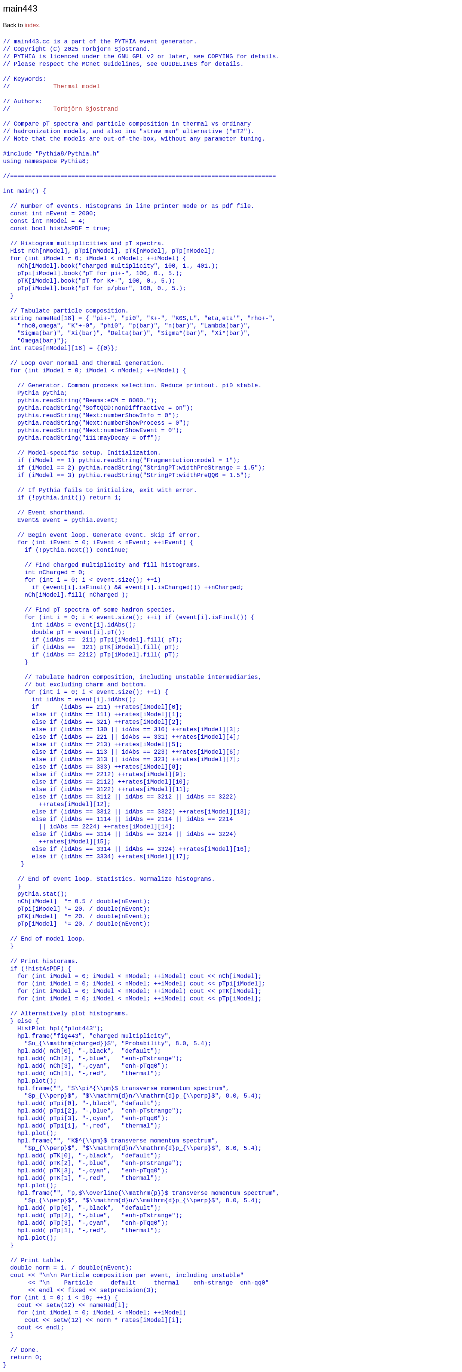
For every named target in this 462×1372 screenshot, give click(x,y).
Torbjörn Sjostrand (85, 109)
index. (33, 25)
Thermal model (76, 87)
